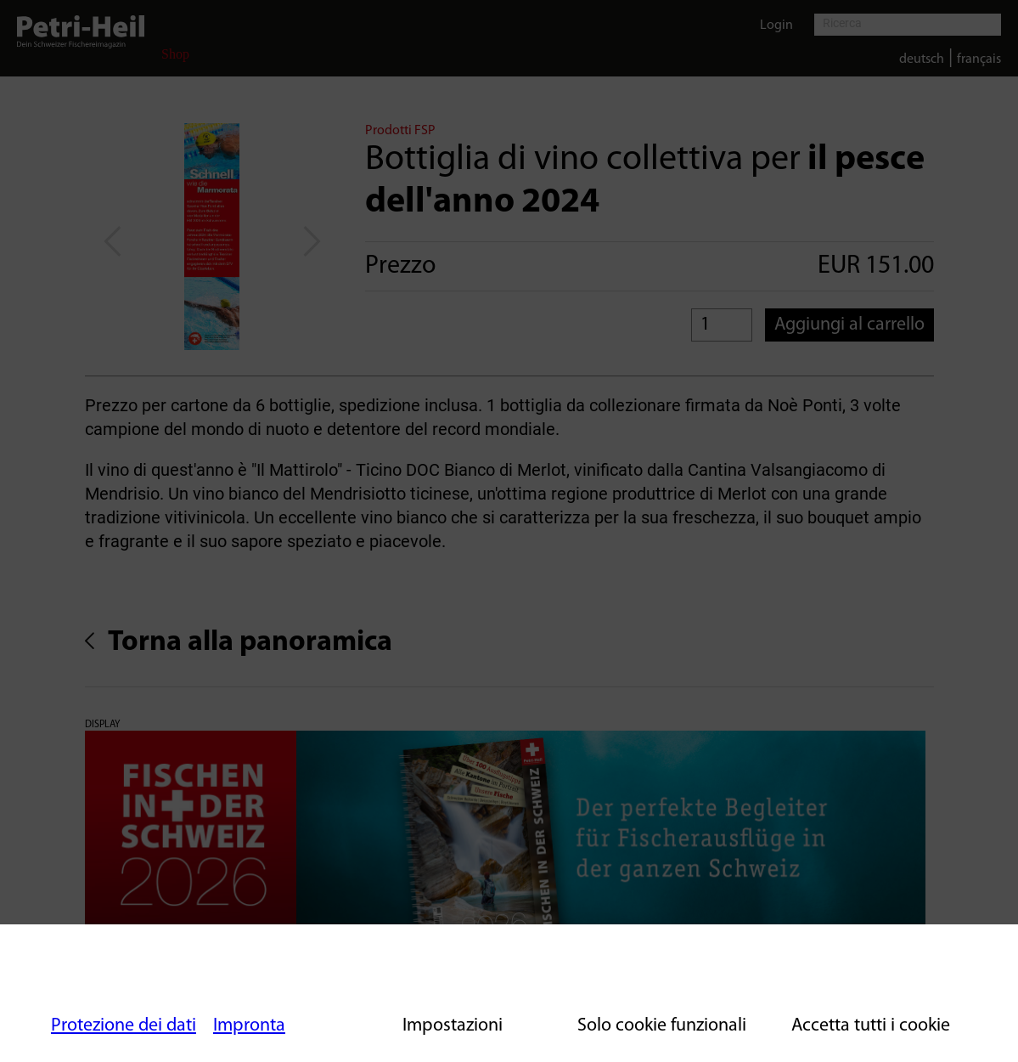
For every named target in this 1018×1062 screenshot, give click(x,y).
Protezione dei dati (123, 1026)
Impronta (249, 1026)
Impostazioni (452, 1026)
